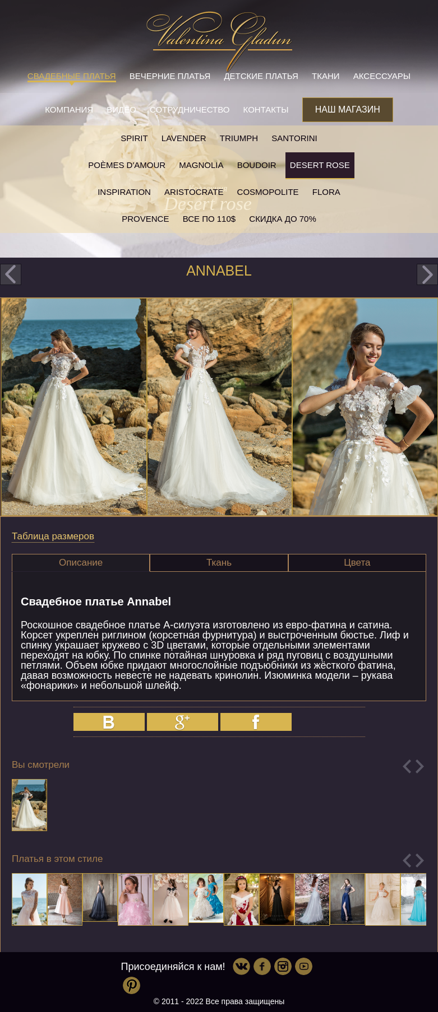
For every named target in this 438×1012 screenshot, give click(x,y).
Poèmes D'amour (126, 165)
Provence (145, 218)
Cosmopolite (268, 192)
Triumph (239, 138)
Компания (69, 109)
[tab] (81, 562)
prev (10, 274)
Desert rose (320, 165)
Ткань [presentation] (219, 562)
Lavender (184, 138)
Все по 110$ (209, 218)
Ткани (326, 76)
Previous (407, 766)
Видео (121, 109)
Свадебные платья (71, 76)
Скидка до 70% (282, 218)
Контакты (266, 109)
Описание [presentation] (81, 562)
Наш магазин (347, 109)
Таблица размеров (53, 536)
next (427, 274)
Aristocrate (193, 192)
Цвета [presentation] (357, 562)
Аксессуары (382, 76)
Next (420, 766)
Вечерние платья (170, 76)
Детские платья (261, 76)
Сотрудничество (189, 109)
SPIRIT (134, 138)
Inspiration (124, 192)
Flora (326, 192)
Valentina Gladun (219, 41)
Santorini (294, 138)
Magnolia (201, 165)
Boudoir (256, 165)
